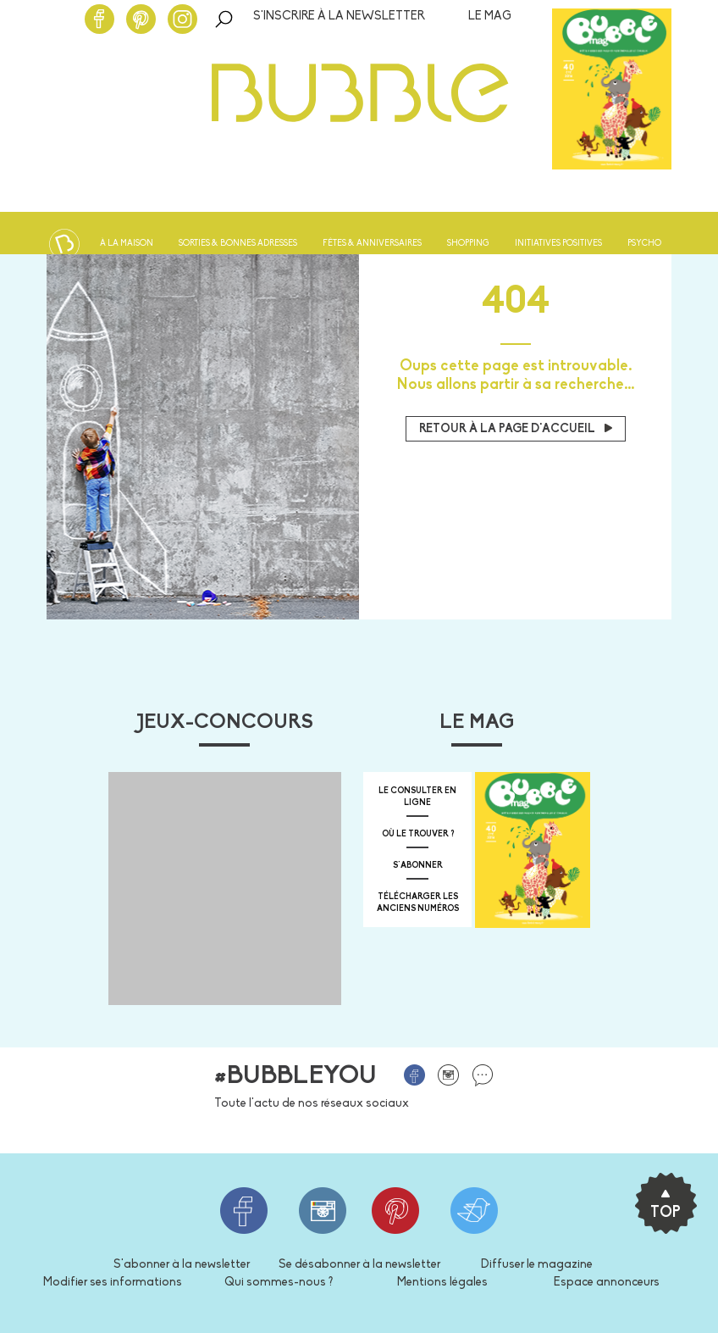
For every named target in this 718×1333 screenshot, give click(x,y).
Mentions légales (442, 1282)
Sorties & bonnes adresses (238, 243)
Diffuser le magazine (537, 1264)
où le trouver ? (418, 834)
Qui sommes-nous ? (278, 1282)
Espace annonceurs (607, 1282)
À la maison (126, 243)
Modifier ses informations (112, 1282)
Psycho (644, 243)
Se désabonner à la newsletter (359, 1264)
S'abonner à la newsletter (181, 1264)
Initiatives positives (558, 243)
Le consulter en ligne (417, 797)
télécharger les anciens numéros (418, 903)
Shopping (468, 243)
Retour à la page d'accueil (515, 429)
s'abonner (418, 865)
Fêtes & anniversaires (372, 243)
